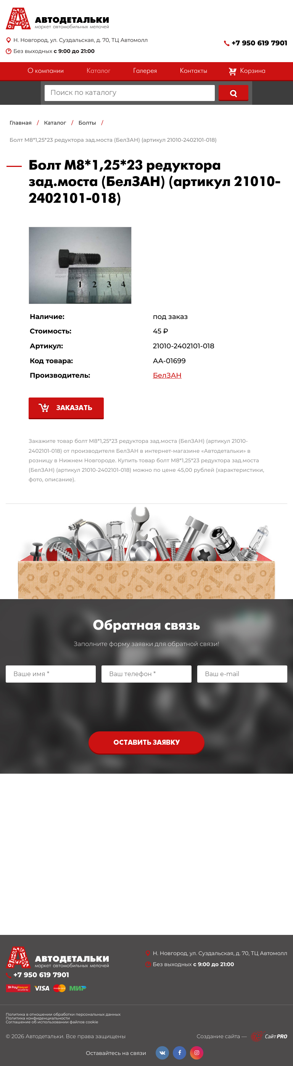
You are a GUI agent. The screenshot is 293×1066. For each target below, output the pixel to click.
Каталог (98, 71)
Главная (21, 122)
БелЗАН (167, 376)
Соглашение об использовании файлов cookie (52, 1022)
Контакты (193, 71)
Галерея (145, 71)
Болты (87, 122)
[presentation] (146, 705)
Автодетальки (44, 1036)
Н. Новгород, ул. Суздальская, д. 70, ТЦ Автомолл (80, 40)
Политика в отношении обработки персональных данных (63, 1014)
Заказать (74, 408)
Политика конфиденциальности (38, 1018)
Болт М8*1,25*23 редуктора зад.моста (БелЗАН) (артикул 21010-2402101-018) (113, 139)
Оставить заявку (146, 743)
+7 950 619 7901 (259, 43)
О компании (45, 71)
